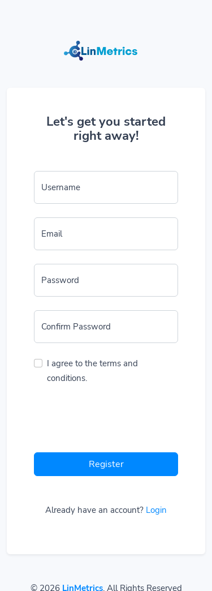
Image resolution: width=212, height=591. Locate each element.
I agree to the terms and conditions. (92, 371)
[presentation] (120, 421)
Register (106, 464)
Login (156, 510)
